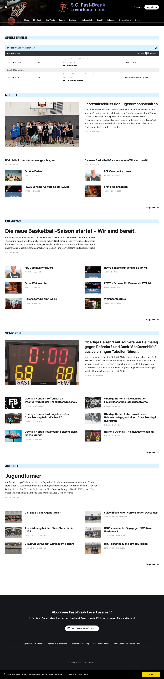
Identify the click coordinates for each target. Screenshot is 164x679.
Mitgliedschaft (86, 20)
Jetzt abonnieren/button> (81, 628)
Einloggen (138, 7)
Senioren (72, 20)
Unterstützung (125, 20)
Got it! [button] (151, 674)
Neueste (12, 95)
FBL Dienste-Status (101, 644)
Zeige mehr (152, 207)
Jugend (62, 20)
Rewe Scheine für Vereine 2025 (127, 644)
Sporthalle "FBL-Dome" (33, 644)
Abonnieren (151, 7)
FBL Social (37, 20)
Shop (137, 20)
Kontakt (100, 20)
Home (26, 20)
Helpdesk (111, 20)
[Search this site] (6, 7)
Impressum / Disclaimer (57, 644)
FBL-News (13, 221)
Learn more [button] (83, 674)
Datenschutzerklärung (80, 644)
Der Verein (50, 20)
